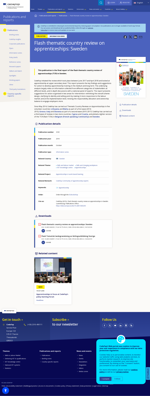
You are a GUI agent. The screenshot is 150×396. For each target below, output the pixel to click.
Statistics (8, 368)
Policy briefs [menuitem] (13, 57)
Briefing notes (47, 359)
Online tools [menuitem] (80, 9)
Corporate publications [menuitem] (17, 44)
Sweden (62, 159)
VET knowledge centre (65, 167)
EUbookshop (73, 195)
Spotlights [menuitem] (12, 76)
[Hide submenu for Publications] (4, 30)
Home (35, 15)
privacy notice (122, 372)
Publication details (129, 105)
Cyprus (75, 114)
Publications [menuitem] (13, 30)
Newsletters (83, 362)
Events (81, 359)
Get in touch (11, 319)
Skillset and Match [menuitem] (15, 71)
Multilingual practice (31, 386)
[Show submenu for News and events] (101, 9)
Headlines (39, 300)
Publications (63, 16)
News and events (84, 351)
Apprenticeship (64, 188)
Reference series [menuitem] (15, 62)
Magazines (82, 365)
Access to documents (46, 386)
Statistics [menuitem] (70, 9)
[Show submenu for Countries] (112, 9)
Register (126, 3)
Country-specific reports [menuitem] (14, 95)
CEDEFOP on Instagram (126, 325)
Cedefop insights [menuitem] (15, 39)
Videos (81, 368)
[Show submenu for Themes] (44, 9)
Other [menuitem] (11, 85)
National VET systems (12, 365)
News (81, 355)
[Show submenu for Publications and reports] (64, 9)
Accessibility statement (15, 386)
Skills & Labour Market (13, 355)
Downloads (126, 110)
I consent (105, 379)
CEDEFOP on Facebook (104, 325)
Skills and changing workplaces (86, 165)
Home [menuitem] (32, 9)
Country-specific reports (50, 362)
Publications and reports (47, 16)
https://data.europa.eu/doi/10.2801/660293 (71, 206)
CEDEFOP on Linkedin (120, 325)
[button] (125, 37)
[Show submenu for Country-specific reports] (4, 93)
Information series (62, 152)
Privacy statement (72, 386)
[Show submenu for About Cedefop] (126, 9)
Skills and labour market (65, 165)
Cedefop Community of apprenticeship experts (72, 181)
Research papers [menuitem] (15, 66)
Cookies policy (60, 386)
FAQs (3, 386)
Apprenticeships (80, 167)
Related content (128, 116)
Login (112, 3)
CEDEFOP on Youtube (115, 325)
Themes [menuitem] (40, 9)
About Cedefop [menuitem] (120, 9)
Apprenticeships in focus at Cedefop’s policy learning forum (52, 295)
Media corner (83, 371)
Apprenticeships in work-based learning (69, 174)
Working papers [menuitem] (14, 80)
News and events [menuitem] (94, 9)
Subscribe (44, 30)
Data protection (85, 386)
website (90, 28)
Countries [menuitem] (107, 9)
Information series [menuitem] (15, 53)
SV (43, 242)
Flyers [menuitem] (11, 48)
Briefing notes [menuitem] (14, 35)
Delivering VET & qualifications (15, 359)
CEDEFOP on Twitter (110, 325)
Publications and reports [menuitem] (55, 9)
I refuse (117, 379)
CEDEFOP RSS (131, 325)
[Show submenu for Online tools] (85, 9)
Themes (6, 351)
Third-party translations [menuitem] (17, 89)
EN (43, 231)
